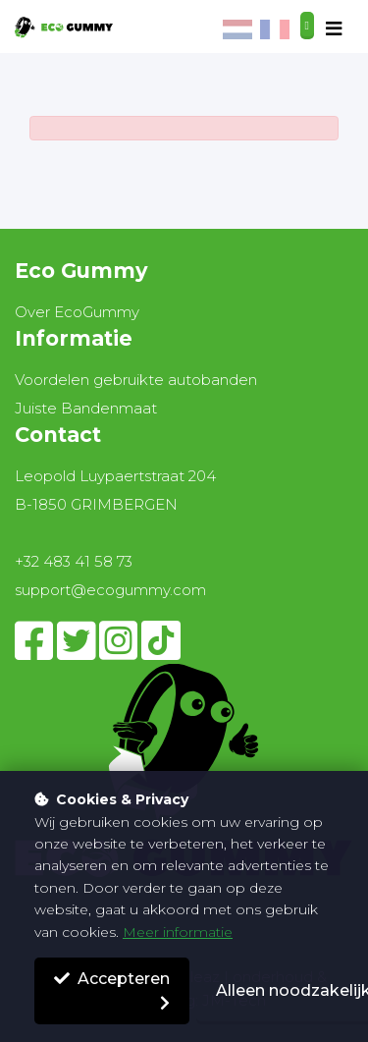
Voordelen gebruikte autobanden (136, 379)
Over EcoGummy (77, 311)
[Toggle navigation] (334, 29)
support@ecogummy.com (110, 589)
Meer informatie (178, 932)
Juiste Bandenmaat (86, 408)
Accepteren (112, 978)
